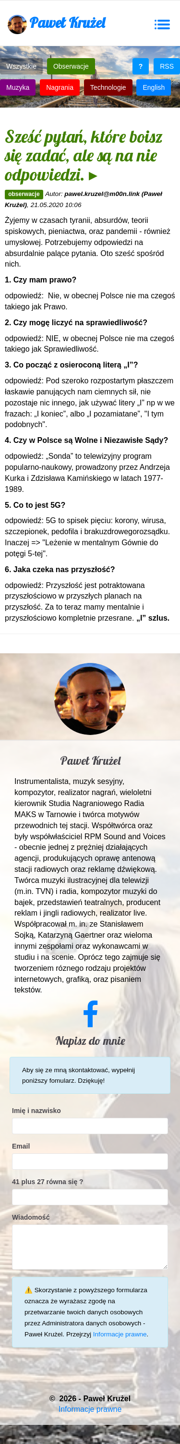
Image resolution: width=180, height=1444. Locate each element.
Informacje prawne (120, 1334)
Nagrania (59, 87)
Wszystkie (21, 66)
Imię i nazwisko (36, 1110)
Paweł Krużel (56, 23)
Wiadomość (30, 1217)
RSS (167, 66)
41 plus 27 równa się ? (48, 1182)
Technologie (108, 87)
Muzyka (17, 87)
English (154, 87)
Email (21, 1146)
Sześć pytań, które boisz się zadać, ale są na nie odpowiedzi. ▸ (84, 155)
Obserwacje (71, 66)
